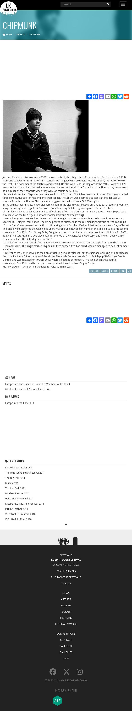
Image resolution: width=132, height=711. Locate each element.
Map (66, 658)
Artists (66, 599)
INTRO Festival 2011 (16, 508)
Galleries (66, 652)
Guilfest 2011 (12, 483)
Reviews (66, 605)
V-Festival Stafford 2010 (18, 519)
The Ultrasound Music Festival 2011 (25, 472)
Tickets (66, 583)
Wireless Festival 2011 (17, 493)
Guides (66, 611)
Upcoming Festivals (66, 564)
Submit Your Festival (66, 559)
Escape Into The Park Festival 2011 (24, 503)
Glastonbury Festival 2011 (19, 498)
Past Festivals (66, 571)
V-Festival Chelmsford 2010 (20, 514)
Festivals (66, 555)
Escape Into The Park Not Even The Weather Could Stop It (37, 384)
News (66, 593)
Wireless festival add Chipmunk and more (28, 389)
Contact (66, 639)
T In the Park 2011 (15, 488)
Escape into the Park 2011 (19, 403)
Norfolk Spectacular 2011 (19, 467)
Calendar (66, 646)
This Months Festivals (66, 577)
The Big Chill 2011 (15, 477)
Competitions (66, 633)
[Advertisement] (66, 67)
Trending (66, 617)
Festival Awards (66, 624)
